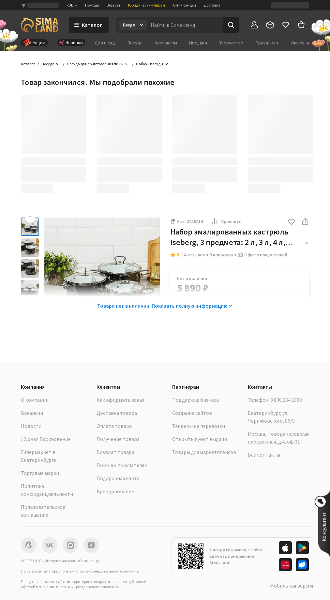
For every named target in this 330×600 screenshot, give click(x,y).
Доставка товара (117, 413)
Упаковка (300, 43)
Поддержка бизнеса (195, 400)
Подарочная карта (118, 478)
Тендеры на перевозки (198, 426)
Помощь (92, 5)
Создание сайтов (192, 413)
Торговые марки (40, 473)
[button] (291, 222)
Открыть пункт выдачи (199, 439)
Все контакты (264, 454)
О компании (35, 400)
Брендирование (115, 491)
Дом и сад (105, 43)
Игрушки (198, 43)
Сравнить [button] (226, 221)
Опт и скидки (184, 5)
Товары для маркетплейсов (204, 452)
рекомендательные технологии (111, 571)
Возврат (113, 5)
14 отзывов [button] (193, 255)
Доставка (212, 5)
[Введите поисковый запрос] (185, 25)
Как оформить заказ (120, 400)
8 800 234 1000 (286, 400)
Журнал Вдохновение (46, 439)
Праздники (267, 43)
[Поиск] (231, 25)
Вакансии (32, 413)
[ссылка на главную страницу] (39, 24)
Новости (31, 426)
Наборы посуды (149, 63)
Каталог (28, 63)
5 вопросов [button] (221, 255)
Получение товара (118, 439)
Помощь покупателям (122, 465)
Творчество (231, 43)
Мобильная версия (291, 585)
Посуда (135, 43)
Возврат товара (115, 452)
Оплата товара (114, 426)
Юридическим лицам (146, 5)
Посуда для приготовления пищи (95, 63)
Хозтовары (166, 43)
